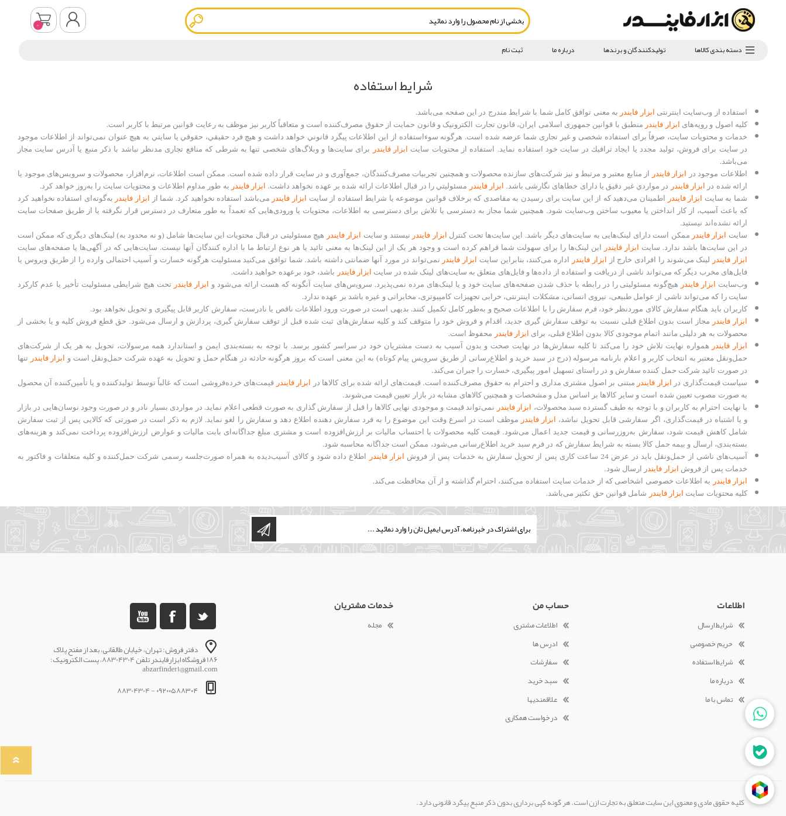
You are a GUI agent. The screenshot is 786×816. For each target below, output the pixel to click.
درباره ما (721, 680)
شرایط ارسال (715, 625)
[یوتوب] (143, 616)
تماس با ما (719, 699)
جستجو (197, 21)
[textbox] (357, 21)
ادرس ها (545, 644)
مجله (375, 625)
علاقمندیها (542, 699)
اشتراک (264, 529)
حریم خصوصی (711, 644)
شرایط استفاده (712, 662)
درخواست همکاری (531, 717)
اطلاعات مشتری (535, 625)
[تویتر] (203, 616)
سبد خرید (43, 20)
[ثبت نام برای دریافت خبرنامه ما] (405, 529)
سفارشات (543, 662)
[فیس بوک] (173, 616)
